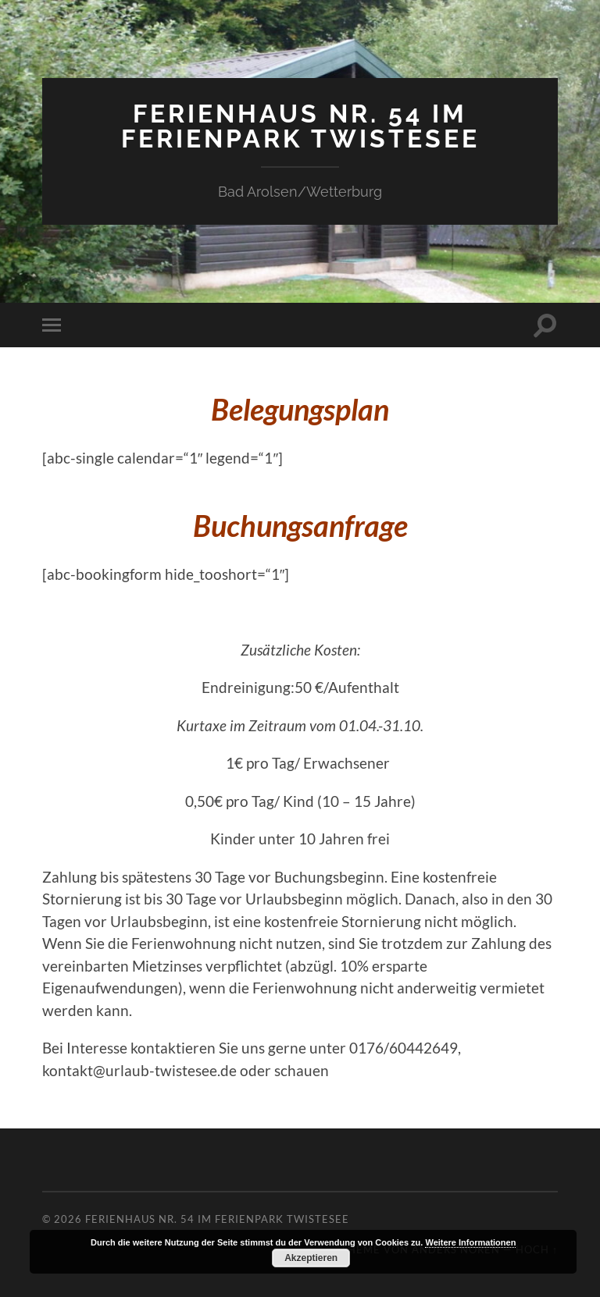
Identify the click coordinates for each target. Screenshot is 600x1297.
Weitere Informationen (470, 1242)
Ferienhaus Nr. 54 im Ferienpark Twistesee (300, 126)
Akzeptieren (311, 1258)
